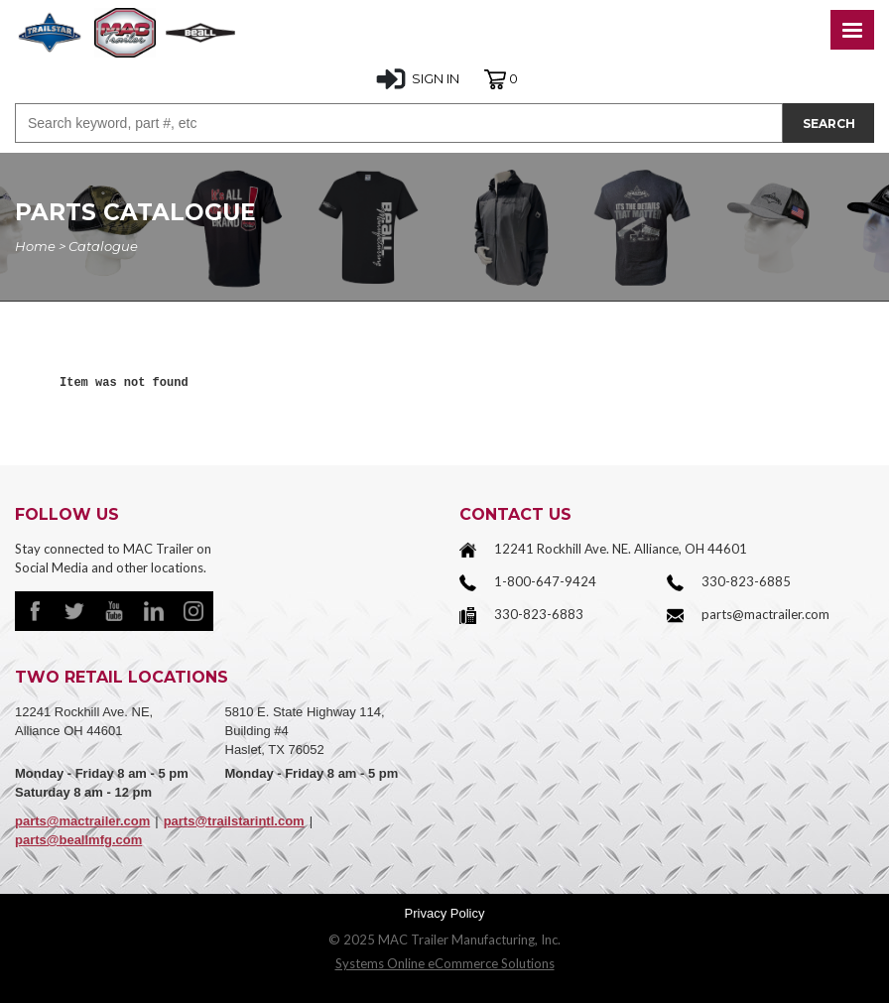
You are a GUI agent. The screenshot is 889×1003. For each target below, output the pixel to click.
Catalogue (103, 246)
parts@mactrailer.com (765, 614)
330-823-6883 (538, 614)
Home (35, 246)
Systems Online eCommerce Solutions (445, 963)
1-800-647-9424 (545, 581)
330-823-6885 (746, 581)
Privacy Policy (445, 913)
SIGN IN (417, 79)
